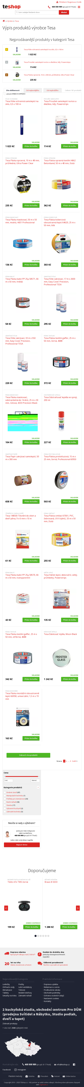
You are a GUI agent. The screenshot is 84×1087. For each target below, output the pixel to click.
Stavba (11, 805)
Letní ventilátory (25, 987)
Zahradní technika (15, 811)
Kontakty (47, 1001)
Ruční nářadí (13, 802)
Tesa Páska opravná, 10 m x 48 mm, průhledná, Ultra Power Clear (49, 75)
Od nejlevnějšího (32, 90)
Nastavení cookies (51, 998)
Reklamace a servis (52, 987)
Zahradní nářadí (24, 995)
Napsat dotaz (21, 845)
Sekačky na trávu (9, 995)
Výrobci (10, 21)
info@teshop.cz (62, 1064)
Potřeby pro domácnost (17, 799)
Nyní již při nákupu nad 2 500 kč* (22, 954)
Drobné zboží (13, 792)
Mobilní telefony (25, 993)
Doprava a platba (51, 984)
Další (74, 761)
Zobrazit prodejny (10, 1023)
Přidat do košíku (31, 146)
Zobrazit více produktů (28, 755)
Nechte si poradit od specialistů (55, 965)
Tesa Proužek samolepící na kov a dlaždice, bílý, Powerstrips (47, 62)
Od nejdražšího (52, 90)
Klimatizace (7, 990)
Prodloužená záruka (52, 990)
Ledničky (6, 984)
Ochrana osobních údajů (54, 995)
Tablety (6, 993)
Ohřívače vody (8, 987)
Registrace (72, 2)
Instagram (20, 1069)
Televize (21, 990)
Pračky (21, 984)
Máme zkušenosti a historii (21, 965)
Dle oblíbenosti (13, 90)
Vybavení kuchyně (15, 808)
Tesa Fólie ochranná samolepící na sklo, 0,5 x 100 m (43, 49)
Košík (79, 2)
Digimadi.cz (43, 1085)
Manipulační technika (16, 795)
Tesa (17, 21)
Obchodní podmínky (52, 993)
